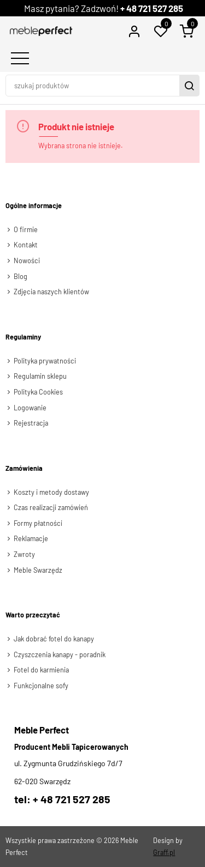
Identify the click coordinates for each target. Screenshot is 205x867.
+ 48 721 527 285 (151, 8)
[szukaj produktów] (93, 85)
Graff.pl (164, 852)
